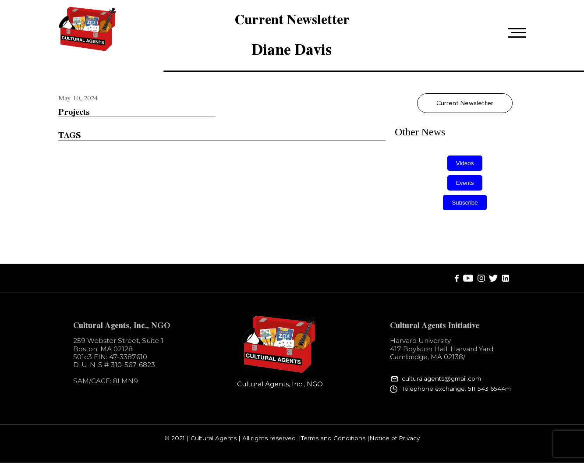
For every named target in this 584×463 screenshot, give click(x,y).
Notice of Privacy (394, 438)
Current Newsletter (464, 103)
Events (465, 183)
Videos (465, 163)
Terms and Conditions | (335, 438)
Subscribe (465, 202)
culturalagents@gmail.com (441, 379)
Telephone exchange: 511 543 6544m (456, 388)
